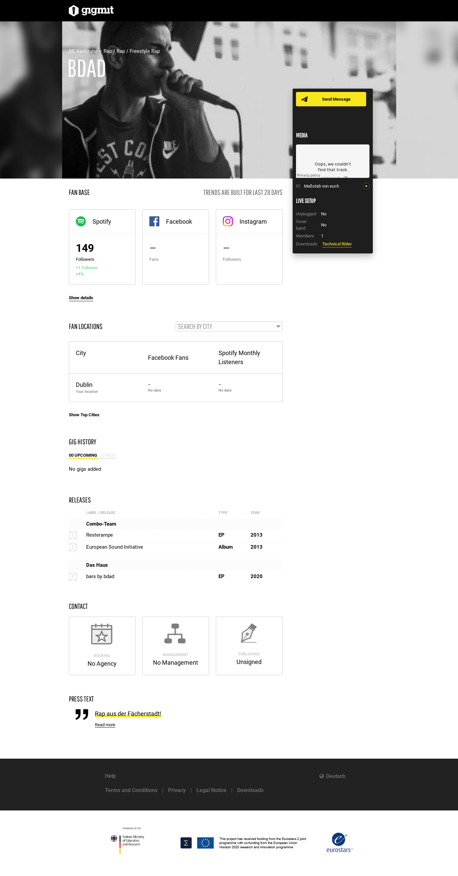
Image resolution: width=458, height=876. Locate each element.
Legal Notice (211, 790)
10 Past (108, 455)
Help (110, 776)
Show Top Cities (84, 415)
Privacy (177, 790)
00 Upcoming (83, 455)
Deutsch (335, 776)
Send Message (337, 99)
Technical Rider (337, 243)
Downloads (250, 790)
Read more (105, 725)
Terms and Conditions (131, 790)
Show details (81, 297)
